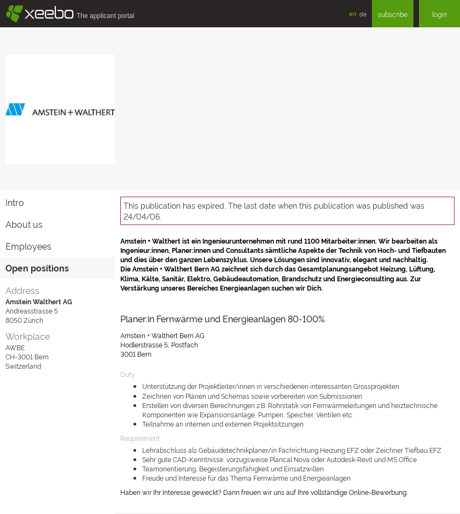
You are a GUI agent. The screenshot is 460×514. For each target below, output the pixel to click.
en (353, 13)
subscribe (392, 14)
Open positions (37, 268)
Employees (28, 246)
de (362, 13)
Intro (14, 202)
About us (24, 224)
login (439, 14)
